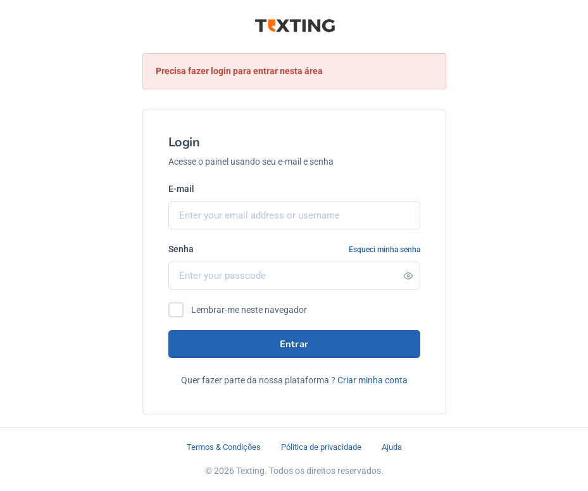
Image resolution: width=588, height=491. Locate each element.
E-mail (181, 189)
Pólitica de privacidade (321, 447)
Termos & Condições (224, 447)
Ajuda (392, 447)
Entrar (294, 344)
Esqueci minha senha (384, 249)
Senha (181, 249)
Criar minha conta (372, 380)
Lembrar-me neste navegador (249, 310)
